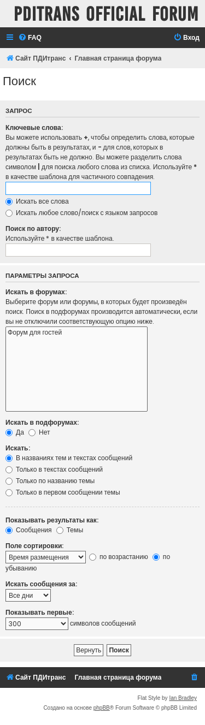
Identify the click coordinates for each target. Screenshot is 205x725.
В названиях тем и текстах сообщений (68, 457)
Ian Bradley (183, 698)
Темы (69, 529)
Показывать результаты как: (51, 520)
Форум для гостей (77, 333)
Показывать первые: (39, 612)
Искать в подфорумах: (42, 422)
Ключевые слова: (34, 127)
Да (14, 432)
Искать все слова (37, 201)
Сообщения (28, 529)
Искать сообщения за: (41, 584)
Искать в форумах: (36, 291)
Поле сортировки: (34, 545)
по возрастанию (118, 556)
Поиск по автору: (33, 228)
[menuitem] (30, 38)
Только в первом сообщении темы (62, 492)
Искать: (17, 448)
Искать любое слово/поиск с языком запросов (81, 212)
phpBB (101, 708)
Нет (39, 432)
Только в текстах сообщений (54, 469)
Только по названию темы (50, 480)
